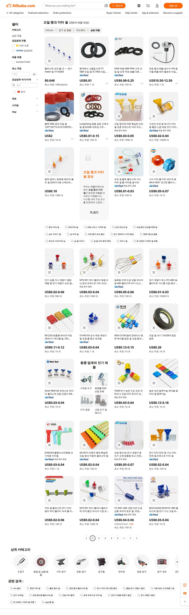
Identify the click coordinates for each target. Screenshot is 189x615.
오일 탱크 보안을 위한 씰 (145, 227)
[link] (185, 585)
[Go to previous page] (86, 538)
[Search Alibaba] (73, 5)
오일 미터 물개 (66, 595)
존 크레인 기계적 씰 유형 (145, 241)
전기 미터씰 (16, 595)
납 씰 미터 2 (77, 241)
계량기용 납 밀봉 (148, 234)
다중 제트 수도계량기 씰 (162, 588)
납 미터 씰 (73, 234)
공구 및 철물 (65, 30)
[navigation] (24, 280)
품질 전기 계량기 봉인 (134, 588)
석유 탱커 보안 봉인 (94, 234)
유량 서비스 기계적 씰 (95, 227)
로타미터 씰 (71, 227)
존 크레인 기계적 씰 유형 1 (23, 602)
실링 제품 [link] (95, 30)
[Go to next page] (137, 538)
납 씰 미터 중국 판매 (101, 241)
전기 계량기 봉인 (146, 595)
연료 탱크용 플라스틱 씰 (41, 595)
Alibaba (49, 30)
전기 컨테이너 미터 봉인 (122, 234)
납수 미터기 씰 (53, 234)
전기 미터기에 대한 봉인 (105, 588)
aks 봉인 (15, 588)
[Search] (117, 5)
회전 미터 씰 (33, 588)
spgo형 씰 (48, 602)
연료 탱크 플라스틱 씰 (77, 588)
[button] (106, 5)
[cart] (148, 6)
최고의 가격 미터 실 (55, 241)
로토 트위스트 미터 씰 (91, 595)
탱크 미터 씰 (52, 227)
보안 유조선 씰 (119, 227)
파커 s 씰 (122, 241)
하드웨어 (80, 30)
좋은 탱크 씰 (53, 588)
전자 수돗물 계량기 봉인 (119, 595)
